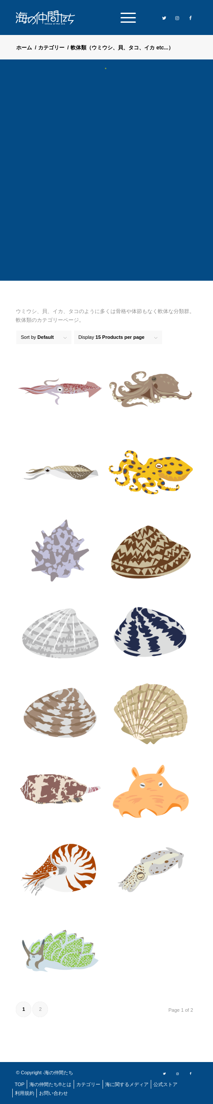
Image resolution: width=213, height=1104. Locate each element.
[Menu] (124, 17)
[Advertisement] (106, 180)
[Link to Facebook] (190, 18)
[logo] (49, 17)
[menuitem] (124, 17)
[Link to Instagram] (177, 18)
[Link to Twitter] (164, 18)
